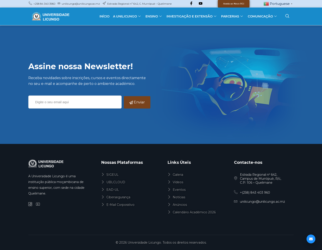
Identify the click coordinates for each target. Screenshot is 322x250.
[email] (75, 102)
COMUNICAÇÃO (262, 16)
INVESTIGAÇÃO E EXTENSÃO (191, 16)
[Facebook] (191, 3)
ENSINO (154, 16)
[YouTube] (200, 3)
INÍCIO (104, 16)
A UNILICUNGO (127, 16)
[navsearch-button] (287, 16)
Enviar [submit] (137, 102)
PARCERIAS (232, 16)
